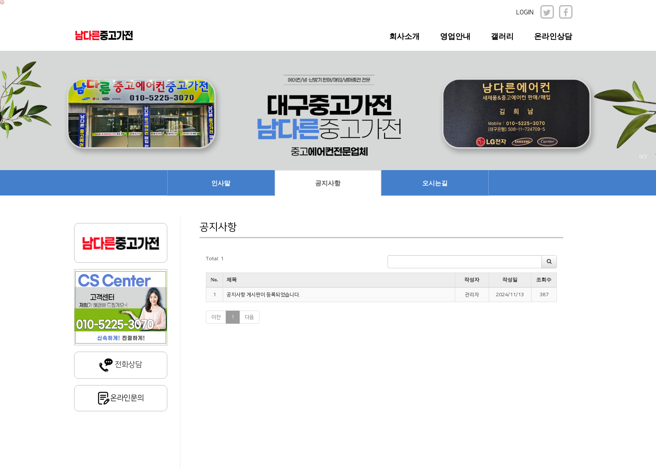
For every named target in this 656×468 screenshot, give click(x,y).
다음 (249, 317)
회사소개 (404, 36)
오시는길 (435, 183)
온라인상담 (553, 36)
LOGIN (525, 12)
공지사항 (327, 183)
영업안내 (455, 36)
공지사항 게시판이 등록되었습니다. (263, 294)
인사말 (220, 183)
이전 (216, 317)
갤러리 (502, 36)
